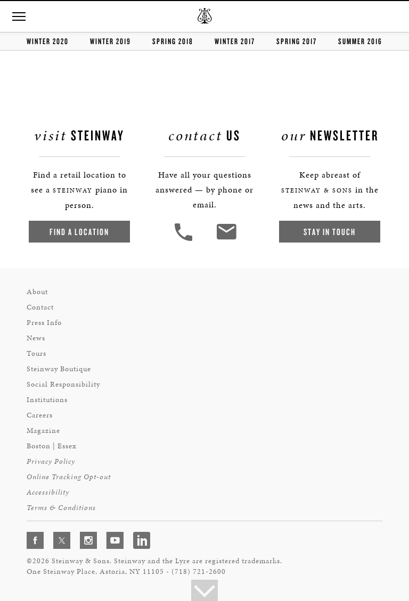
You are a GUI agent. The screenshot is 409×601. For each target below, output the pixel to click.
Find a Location (79, 231)
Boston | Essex (52, 446)
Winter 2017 (235, 41)
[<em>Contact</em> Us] (226, 239)
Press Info (44, 323)
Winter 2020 (48, 41)
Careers (40, 415)
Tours (36, 353)
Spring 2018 (172, 41)
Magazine (43, 430)
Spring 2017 (296, 41)
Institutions (47, 400)
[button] (18, 17)
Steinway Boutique (59, 369)
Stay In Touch (330, 231)
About (37, 292)
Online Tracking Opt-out (69, 477)
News (36, 338)
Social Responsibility (63, 384)
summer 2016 (360, 41)
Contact (40, 307)
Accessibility (48, 492)
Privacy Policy (51, 461)
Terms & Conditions (61, 508)
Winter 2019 (110, 41)
